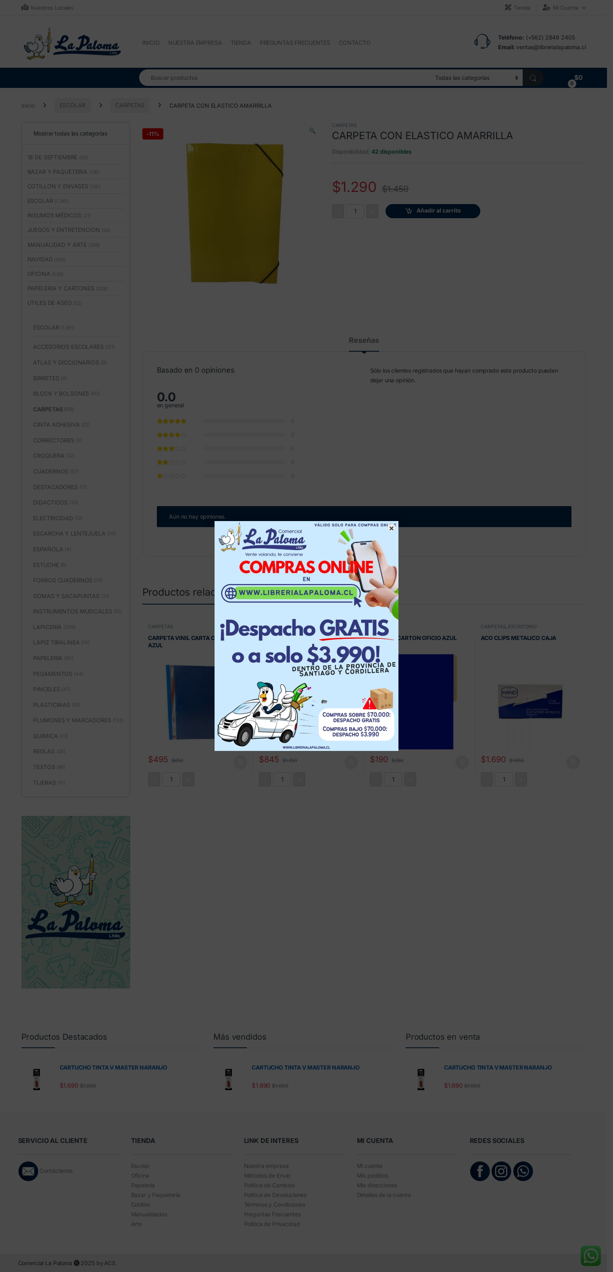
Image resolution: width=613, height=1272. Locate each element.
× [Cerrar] (391, 527)
